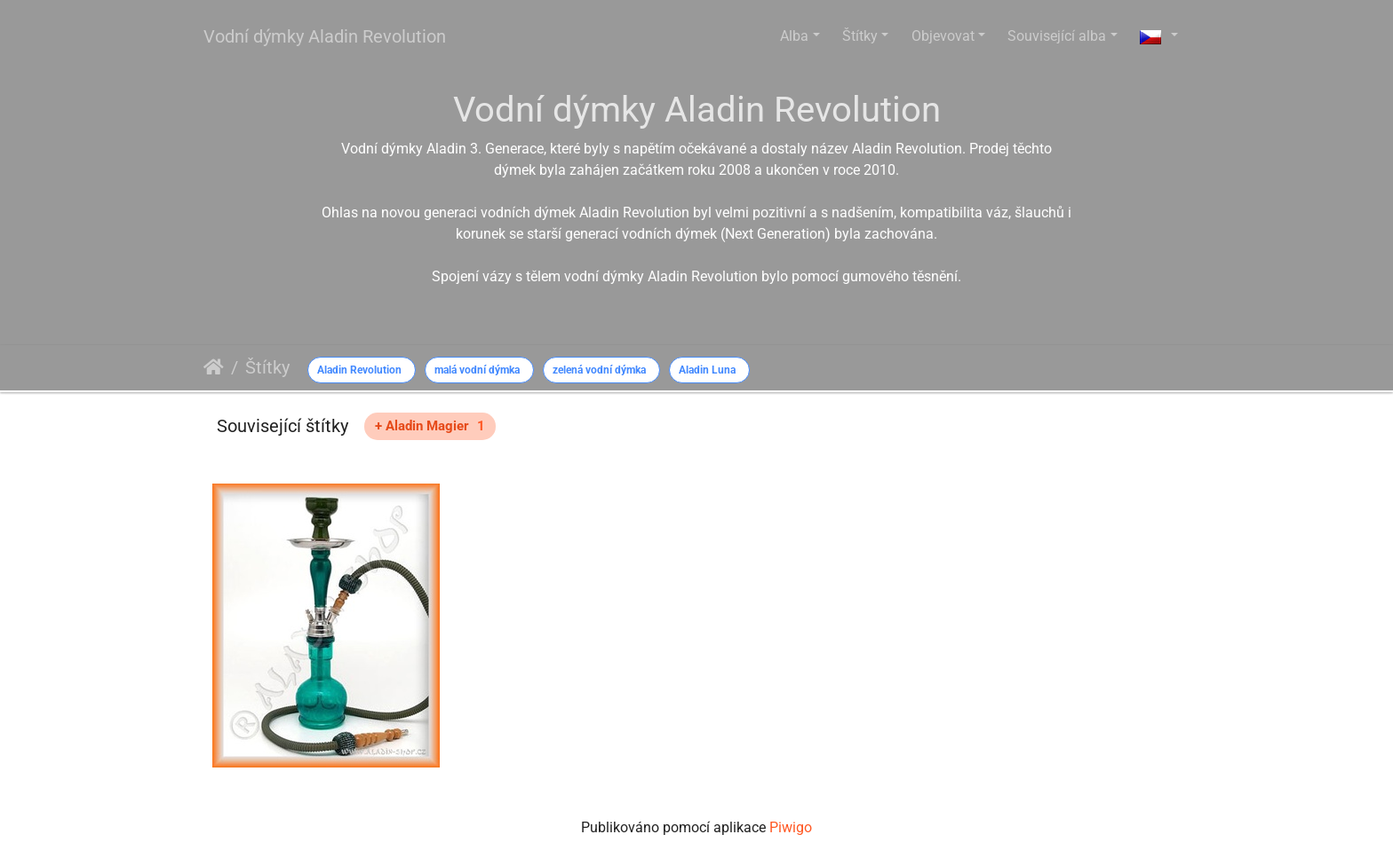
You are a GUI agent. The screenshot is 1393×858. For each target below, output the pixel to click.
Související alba (1056, 36)
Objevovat (943, 36)
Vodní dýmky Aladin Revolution (324, 36)
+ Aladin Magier (430, 426)
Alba (794, 36)
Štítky (860, 36)
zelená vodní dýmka (599, 370)
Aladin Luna (707, 370)
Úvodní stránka (213, 367)
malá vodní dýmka (477, 370)
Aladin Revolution (359, 370)
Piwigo (790, 827)
